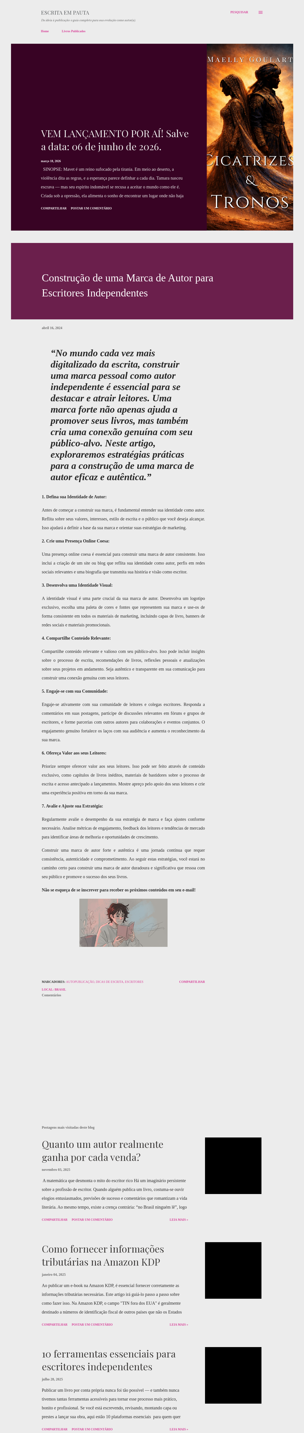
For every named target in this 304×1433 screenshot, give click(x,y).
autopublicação (80, 982)
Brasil (60, 989)
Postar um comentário (91, 208)
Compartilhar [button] (54, 208)
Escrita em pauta (65, 12)
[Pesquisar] (239, 12)
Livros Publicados (74, 31)
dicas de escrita (109, 982)
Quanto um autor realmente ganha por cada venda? (102, 1150)
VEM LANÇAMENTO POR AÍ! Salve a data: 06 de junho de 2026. (115, 140)
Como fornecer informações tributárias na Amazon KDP (103, 1255)
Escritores (134, 982)
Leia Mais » (179, 1219)
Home (45, 31)
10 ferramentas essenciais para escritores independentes (108, 1360)
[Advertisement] (115, 94)
